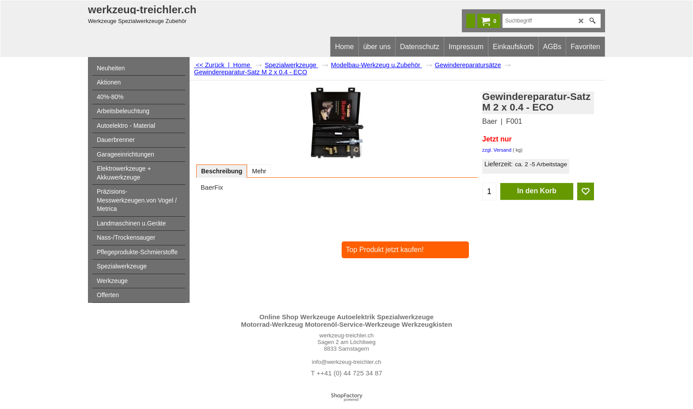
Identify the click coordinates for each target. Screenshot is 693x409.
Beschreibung (221, 171)
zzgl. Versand (496, 150)
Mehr (259, 171)
